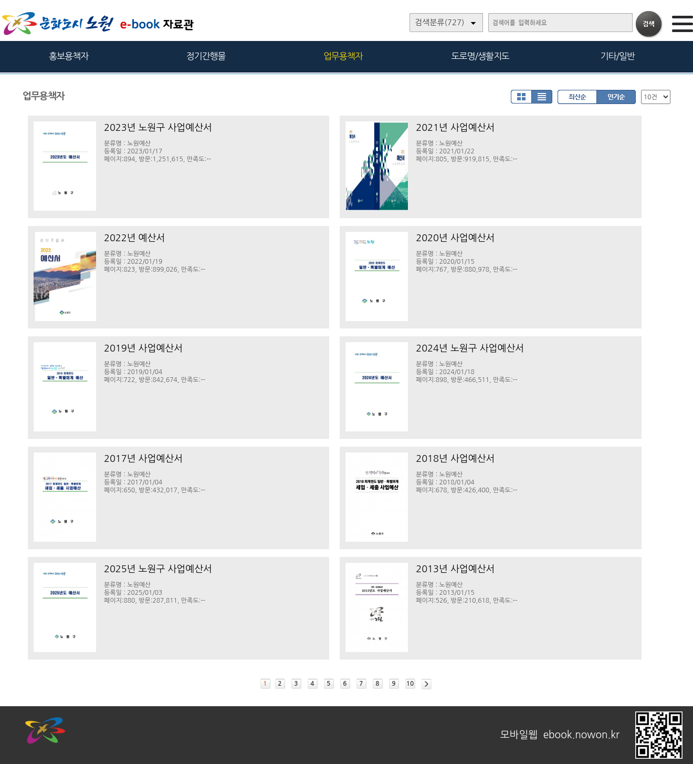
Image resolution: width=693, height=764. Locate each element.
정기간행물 (206, 55)
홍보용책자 (68, 55)
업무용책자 (343, 55)
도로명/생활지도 (480, 55)
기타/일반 (617, 55)
